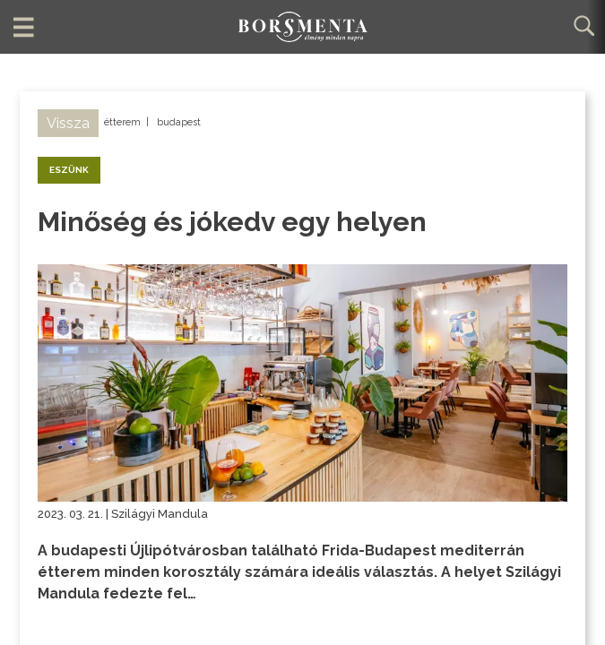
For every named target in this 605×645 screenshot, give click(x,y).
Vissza (68, 123)
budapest (179, 122)
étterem (122, 122)
